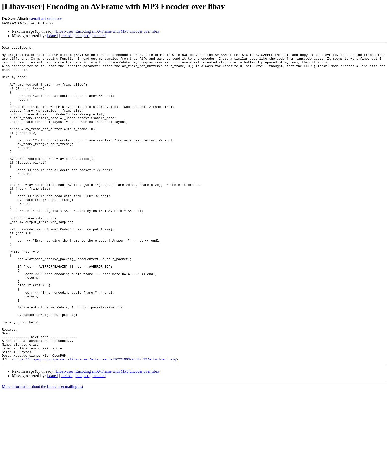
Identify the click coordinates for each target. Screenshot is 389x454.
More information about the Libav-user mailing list (42, 450)
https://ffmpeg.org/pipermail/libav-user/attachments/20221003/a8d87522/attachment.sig (95, 422)
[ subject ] (83, 36)
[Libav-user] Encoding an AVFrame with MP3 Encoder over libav (107, 31)
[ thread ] (66, 36)
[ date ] (52, 36)
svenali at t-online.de (45, 18)
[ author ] (99, 36)
